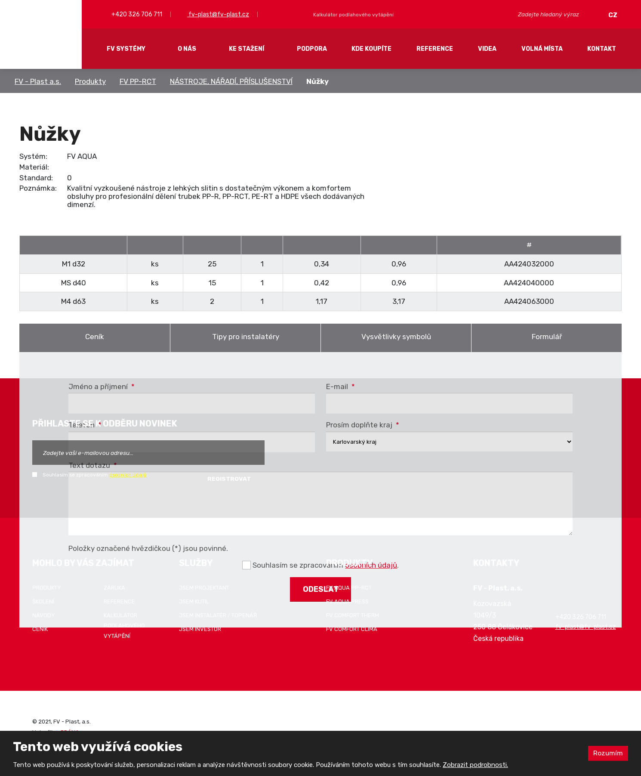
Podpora (312, 49)
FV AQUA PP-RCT (349, 587)
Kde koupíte (371, 49)
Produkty (90, 81)
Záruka (114, 587)
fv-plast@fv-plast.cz (218, 14)
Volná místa (542, 49)
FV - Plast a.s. (38, 81)
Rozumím (608, 753)
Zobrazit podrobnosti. (475, 765)
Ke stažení (246, 49)
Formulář (547, 336)
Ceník (94, 336)
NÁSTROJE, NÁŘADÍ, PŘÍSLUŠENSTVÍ (231, 81)
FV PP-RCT (138, 81)
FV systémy (126, 49)
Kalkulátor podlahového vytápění (124, 625)
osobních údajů (127, 475)
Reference (434, 49)
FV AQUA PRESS (347, 601)
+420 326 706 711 (136, 14)
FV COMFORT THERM (352, 615)
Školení (43, 601)
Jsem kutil (194, 601)
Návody (43, 615)
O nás (187, 49)
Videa (487, 49)
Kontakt (601, 49)
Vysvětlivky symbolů (396, 336)
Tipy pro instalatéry (245, 336)
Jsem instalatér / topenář (218, 615)
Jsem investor (200, 629)
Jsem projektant (204, 587)
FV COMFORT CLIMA (351, 629)
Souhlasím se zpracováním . (95, 475)
